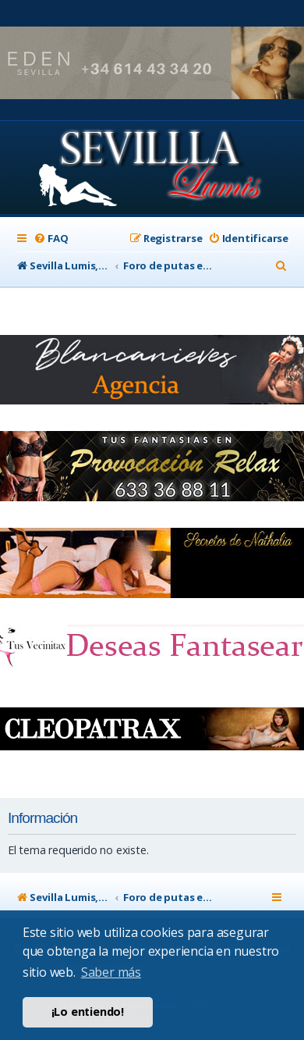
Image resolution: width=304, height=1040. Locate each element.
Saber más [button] (111, 972)
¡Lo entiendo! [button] (87, 1011)
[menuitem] (51, 238)
